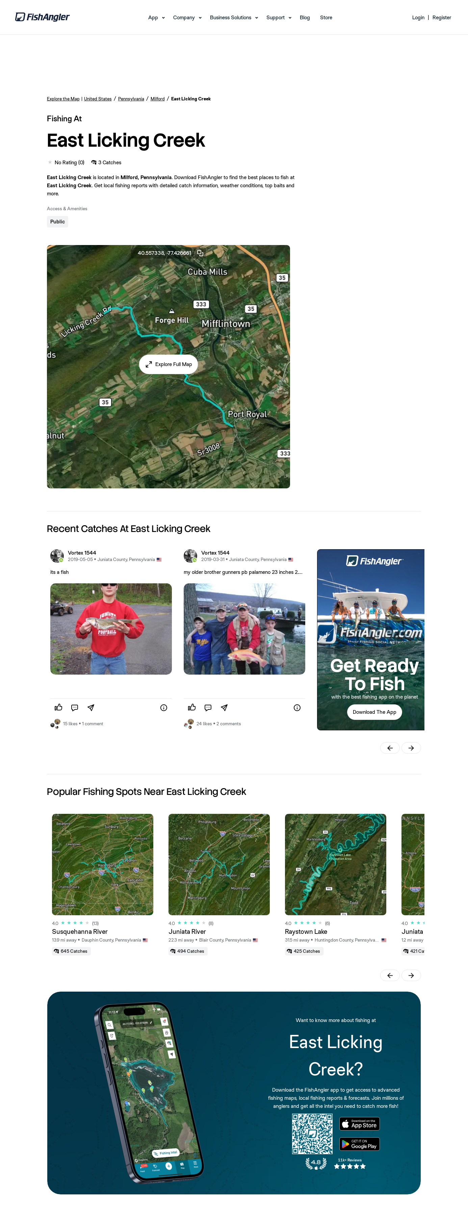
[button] (168, 364)
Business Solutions (230, 17)
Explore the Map (63, 99)
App (153, 17)
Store (326, 17)
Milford (158, 99)
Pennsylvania (131, 99)
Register (442, 17)
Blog (305, 17)
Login (418, 17)
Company (184, 17)
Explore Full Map (173, 364)
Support (275, 17)
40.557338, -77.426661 (171, 253)
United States (98, 99)
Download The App (374, 711)
